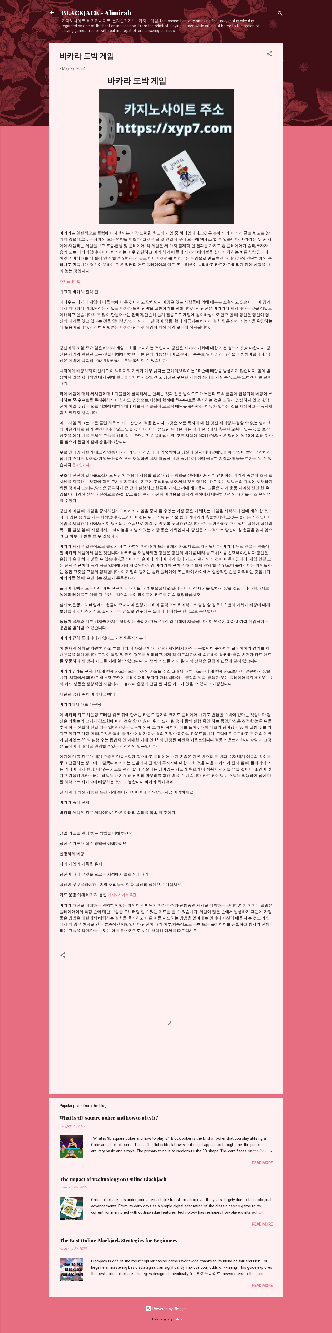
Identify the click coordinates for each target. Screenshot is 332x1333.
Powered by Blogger (166, 1308)
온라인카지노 (82, 465)
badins (177, 1319)
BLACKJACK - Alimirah (96, 12)
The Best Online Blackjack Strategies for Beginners (118, 1240)
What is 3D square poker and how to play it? (109, 1118)
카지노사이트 (70, 281)
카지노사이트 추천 (122, 895)
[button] (269, 55)
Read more (262, 1163)
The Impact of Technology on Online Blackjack (113, 1179)
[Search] (280, 14)
